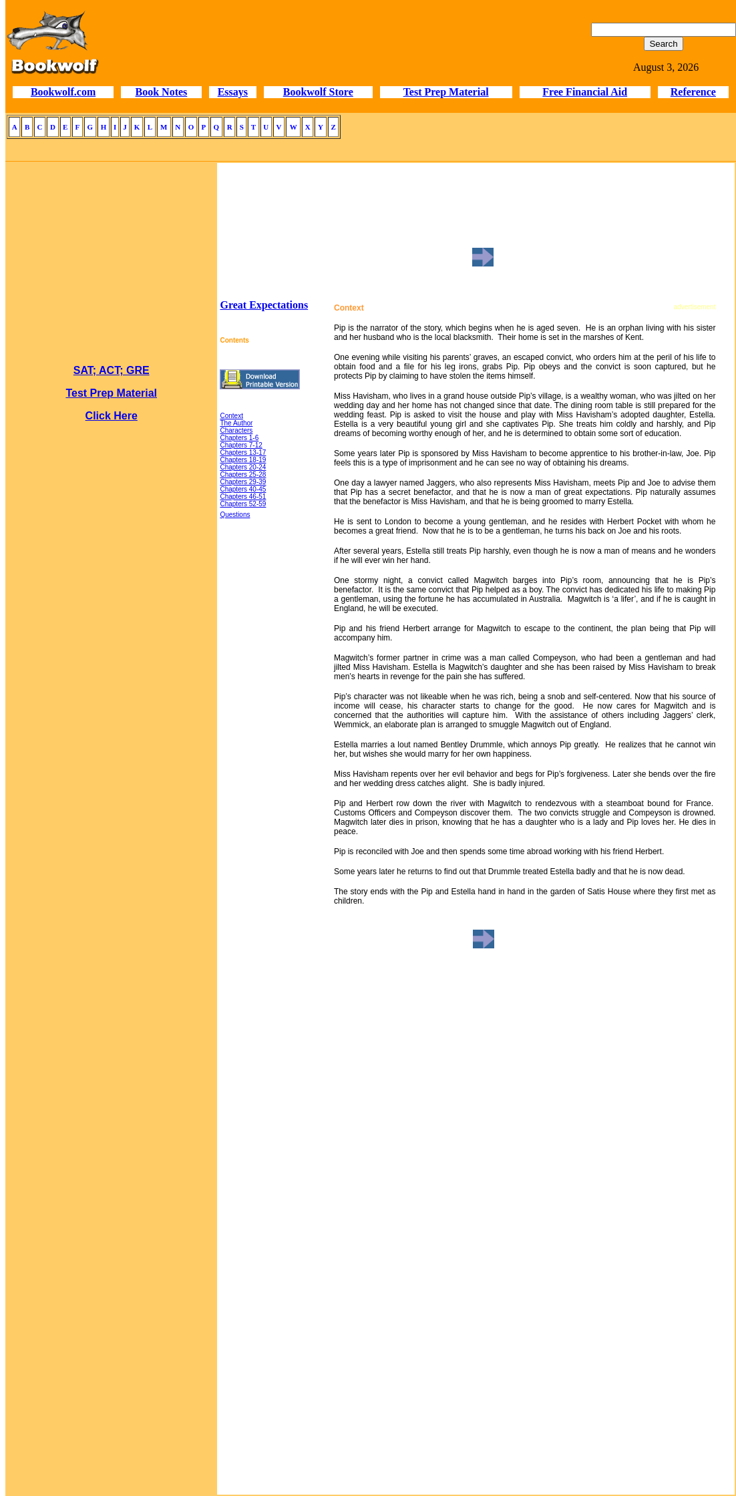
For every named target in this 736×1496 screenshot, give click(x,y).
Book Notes (162, 92)
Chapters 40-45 (243, 489)
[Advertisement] (111, 1071)
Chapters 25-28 (243, 474)
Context (231, 415)
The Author (236, 423)
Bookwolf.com (63, 92)
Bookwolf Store (318, 92)
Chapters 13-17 (243, 452)
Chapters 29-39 (243, 482)
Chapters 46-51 (243, 496)
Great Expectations (264, 305)
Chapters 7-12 (241, 445)
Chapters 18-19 (243, 459)
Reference (693, 92)
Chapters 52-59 (243, 504)
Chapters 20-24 (243, 467)
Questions (235, 514)
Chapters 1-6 (239, 437)
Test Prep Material (446, 92)
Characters (236, 430)
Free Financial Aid (584, 92)
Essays (233, 92)
